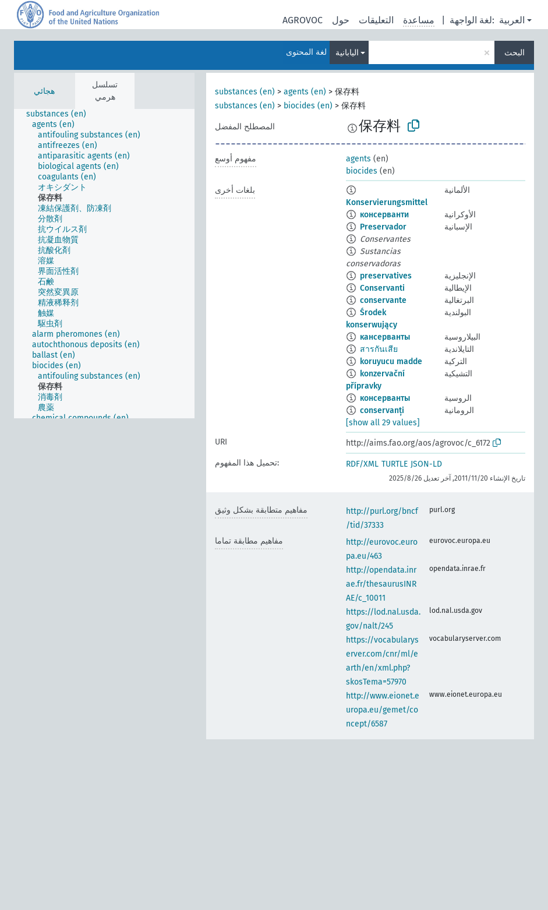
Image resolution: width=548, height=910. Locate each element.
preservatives (386, 276)
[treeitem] (61, 114)
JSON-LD (426, 464)
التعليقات (376, 20)
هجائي (44, 91)
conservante (383, 300)
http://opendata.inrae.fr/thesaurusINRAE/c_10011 (381, 584)
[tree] (104, 263)
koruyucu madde (391, 361)
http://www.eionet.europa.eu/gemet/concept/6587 (382, 710)
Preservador (383, 227)
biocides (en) (308, 106)
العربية (512, 20)
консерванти (384, 215)
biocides (361, 171)
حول (340, 20)
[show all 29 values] (383, 423)
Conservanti (382, 288)
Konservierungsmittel (386, 202)
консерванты (385, 398)
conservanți (382, 410)
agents (358, 159)
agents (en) (305, 92)
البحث (514, 53)
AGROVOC (302, 20)
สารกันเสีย (379, 349)
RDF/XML (362, 464)
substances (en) (245, 92)
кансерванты (385, 337)
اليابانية (347, 53)
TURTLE (394, 464)
